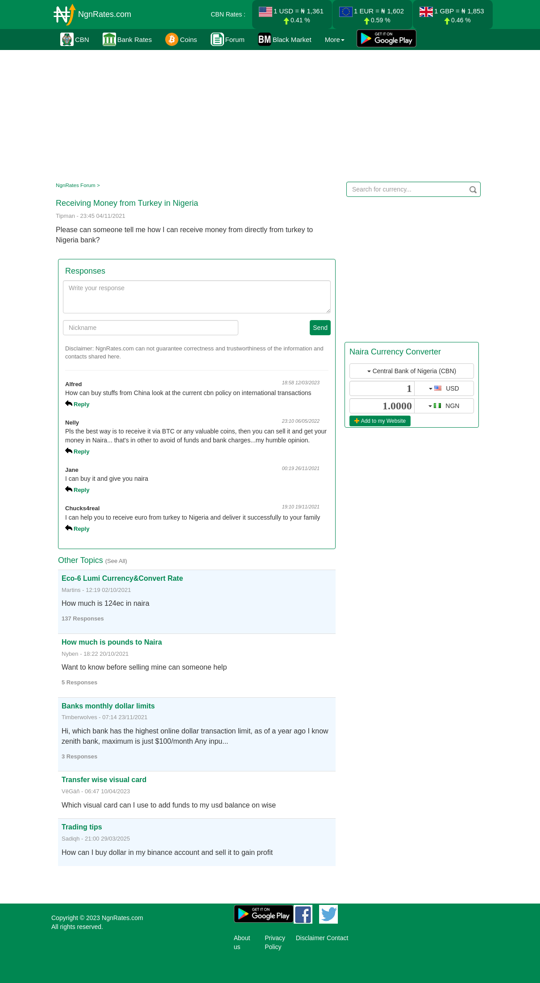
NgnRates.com (104, 14)
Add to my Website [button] (380, 421)
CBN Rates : (228, 14)
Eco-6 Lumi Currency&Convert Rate (122, 578)
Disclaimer (310, 937)
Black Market (285, 39)
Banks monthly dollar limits (108, 706)
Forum (228, 39)
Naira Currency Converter (395, 351)
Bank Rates (127, 39)
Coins (181, 39)
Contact (337, 937)
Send (320, 327)
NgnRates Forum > (78, 185)
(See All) (116, 561)
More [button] (335, 39)
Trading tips (82, 827)
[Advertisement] (268, 113)
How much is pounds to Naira (112, 642)
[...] (382, 388)
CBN (74, 39)
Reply (81, 404)
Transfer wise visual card (104, 779)
